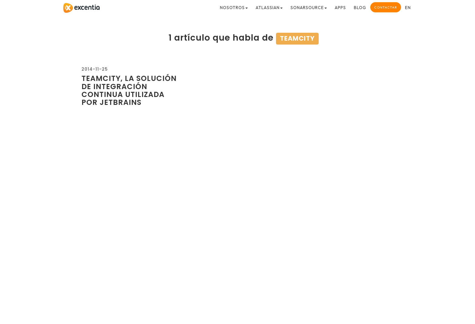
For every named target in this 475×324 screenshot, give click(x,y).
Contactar (385, 7)
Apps (340, 7)
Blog (360, 7)
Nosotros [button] (234, 7)
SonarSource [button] (309, 7)
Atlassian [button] (269, 7)
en (408, 7)
